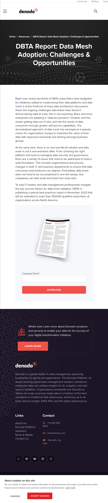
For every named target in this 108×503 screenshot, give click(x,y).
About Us (20, 423)
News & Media (24, 435)
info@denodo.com (54, 433)
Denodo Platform (25, 427)
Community (82, 1)
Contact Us (21, 439)
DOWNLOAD (54, 290)
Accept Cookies (39, 496)
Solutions (20, 431)
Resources (24, 36)
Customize (15, 496)
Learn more (33, 346)
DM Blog (94, 1)
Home (12, 36)
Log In (105, 1)
